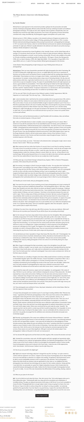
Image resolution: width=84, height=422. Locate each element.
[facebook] (73, 413)
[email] (66, 413)
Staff (46, 412)
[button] (62, 3)
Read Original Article (42, 395)
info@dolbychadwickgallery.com (7, 418)
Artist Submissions (49, 414)
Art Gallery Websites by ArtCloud (47, 421)
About (46, 410)
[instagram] (69, 413)
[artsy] (76, 413)
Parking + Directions (50, 416)
